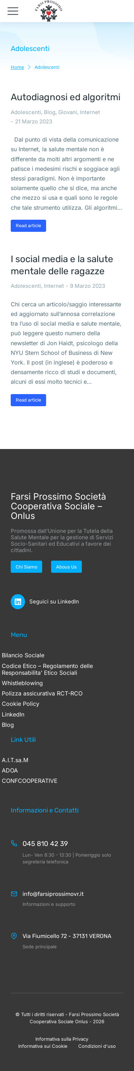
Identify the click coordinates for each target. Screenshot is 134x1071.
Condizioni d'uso (97, 1046)
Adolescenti (26, 112)
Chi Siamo (26, 567)
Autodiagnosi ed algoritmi (65, 97)
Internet (90, 112)
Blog (49, 112)
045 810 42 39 (45, 844)
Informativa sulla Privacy (61, 1039)
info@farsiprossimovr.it (53, 894)
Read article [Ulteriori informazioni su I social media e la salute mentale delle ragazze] (28, 400)
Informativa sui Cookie (43, 1046)
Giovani (67, 112)
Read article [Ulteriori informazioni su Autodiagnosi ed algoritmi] (28, 225)
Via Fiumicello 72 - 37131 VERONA (67, 936)
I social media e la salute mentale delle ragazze (62, 265)
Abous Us (66, 567)
